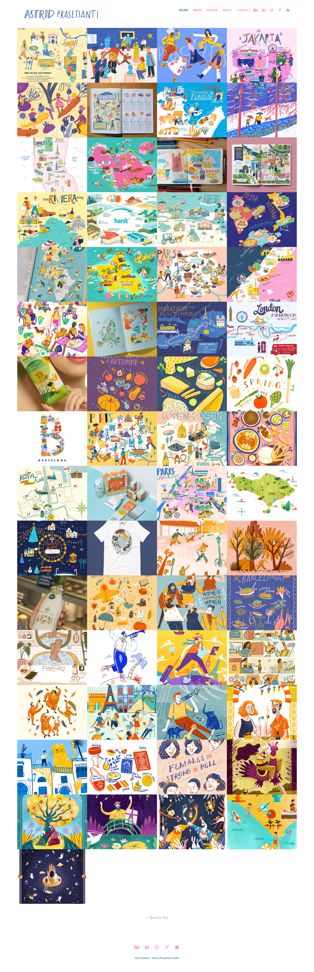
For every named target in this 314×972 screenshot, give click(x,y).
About (227, 10)
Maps (197, 10)
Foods (212, 10)
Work (183, 10)
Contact (243, 10)
